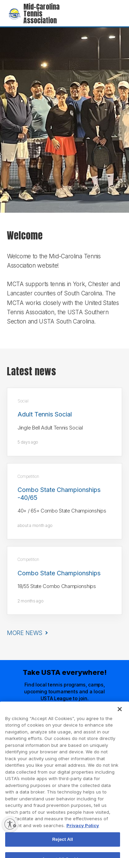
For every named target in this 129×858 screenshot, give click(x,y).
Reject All (62, 845)
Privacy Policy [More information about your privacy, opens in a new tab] (82, 831)
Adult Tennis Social (45, 414)
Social (23, 400)
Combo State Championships (59, 573)
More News (24, 633)
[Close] (119, 715)
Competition (28, 476)
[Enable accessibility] (10, 824)
